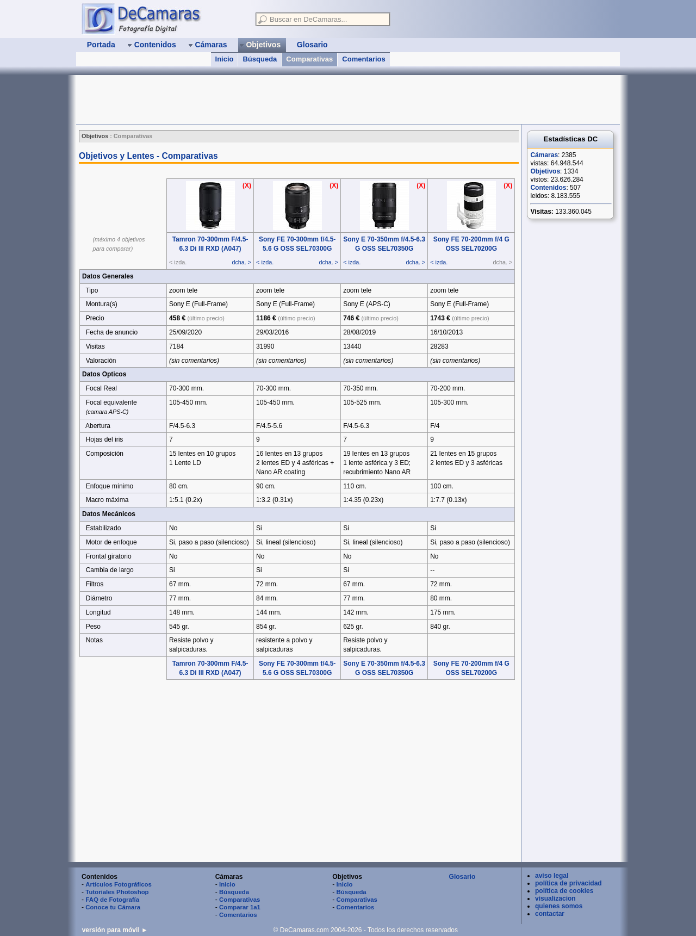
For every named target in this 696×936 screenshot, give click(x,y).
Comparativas (309, 59)
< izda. (265, 262)
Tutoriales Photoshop (116, 892)
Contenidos (548, 187)
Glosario (462, 877)
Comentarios (363, 59)
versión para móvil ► (115, 930)
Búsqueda (260, 59)
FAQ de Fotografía (112, 899)
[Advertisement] (274, 99)
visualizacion (555, 898)
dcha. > (241, 262)
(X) (247, 185)
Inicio (224, 59)
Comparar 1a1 (239, 907)
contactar (549, 914)
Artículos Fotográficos (118, 884)
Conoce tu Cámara (112, 907)
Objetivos (545, 171)
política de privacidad (568, 883)
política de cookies (564, 891)
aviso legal (551, 875)
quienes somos (558, 906)
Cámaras (544, 155)
